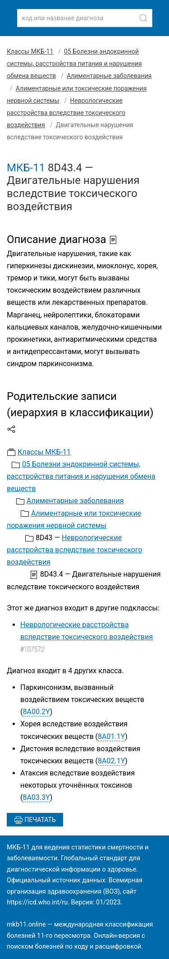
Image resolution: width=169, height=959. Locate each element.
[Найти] (143, 18)
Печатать (35, 820)
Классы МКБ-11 (30, 51)
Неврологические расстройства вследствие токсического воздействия (66, 112)
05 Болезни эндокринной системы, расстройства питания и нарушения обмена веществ (74, 63)
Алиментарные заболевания (109, 75)
